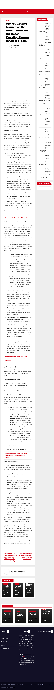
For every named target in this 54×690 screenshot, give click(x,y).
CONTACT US (26, 656)
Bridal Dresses (5, 638)
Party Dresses (33, 611)
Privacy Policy (5, 648)
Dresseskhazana (4, 685)
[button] (51, 11)
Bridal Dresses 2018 (7, 611)
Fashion (18, 611)
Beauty (44, 609)
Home (32, 684)
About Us (3, 635)
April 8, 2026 (21, 618)
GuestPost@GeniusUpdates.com (8, 687)
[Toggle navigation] (27, 11)
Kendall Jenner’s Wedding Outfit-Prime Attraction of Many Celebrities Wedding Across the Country (10, 557)
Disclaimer (4, 645)
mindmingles (16, 45)
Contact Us (4, 641)
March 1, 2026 (34, 618)
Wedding (8, 20)
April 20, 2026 (8, 618)
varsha (6, 620)
